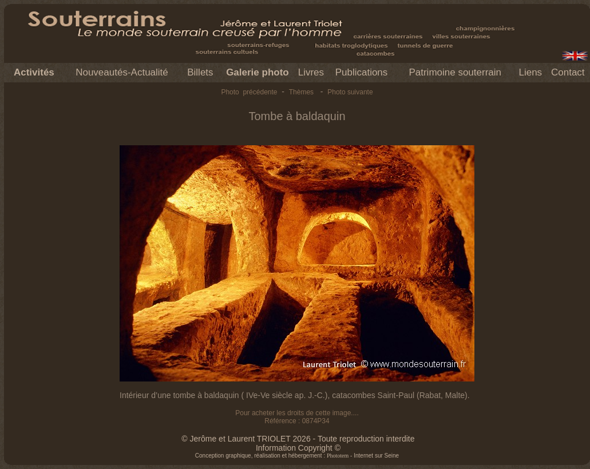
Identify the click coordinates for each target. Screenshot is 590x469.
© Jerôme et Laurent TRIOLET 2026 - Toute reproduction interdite (297, 438)
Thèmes (301, 92)
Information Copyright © (298, 447)
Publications (361, 72)
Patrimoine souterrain (455, 72)
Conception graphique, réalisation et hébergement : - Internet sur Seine (297, 455)
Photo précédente (249, 92)
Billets (200, 72)
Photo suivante (350, 92)
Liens (530, 72)
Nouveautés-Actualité (122, 72)
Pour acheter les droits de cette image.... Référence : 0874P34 (296, 417)
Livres (311, 72)
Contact (568, 72)
